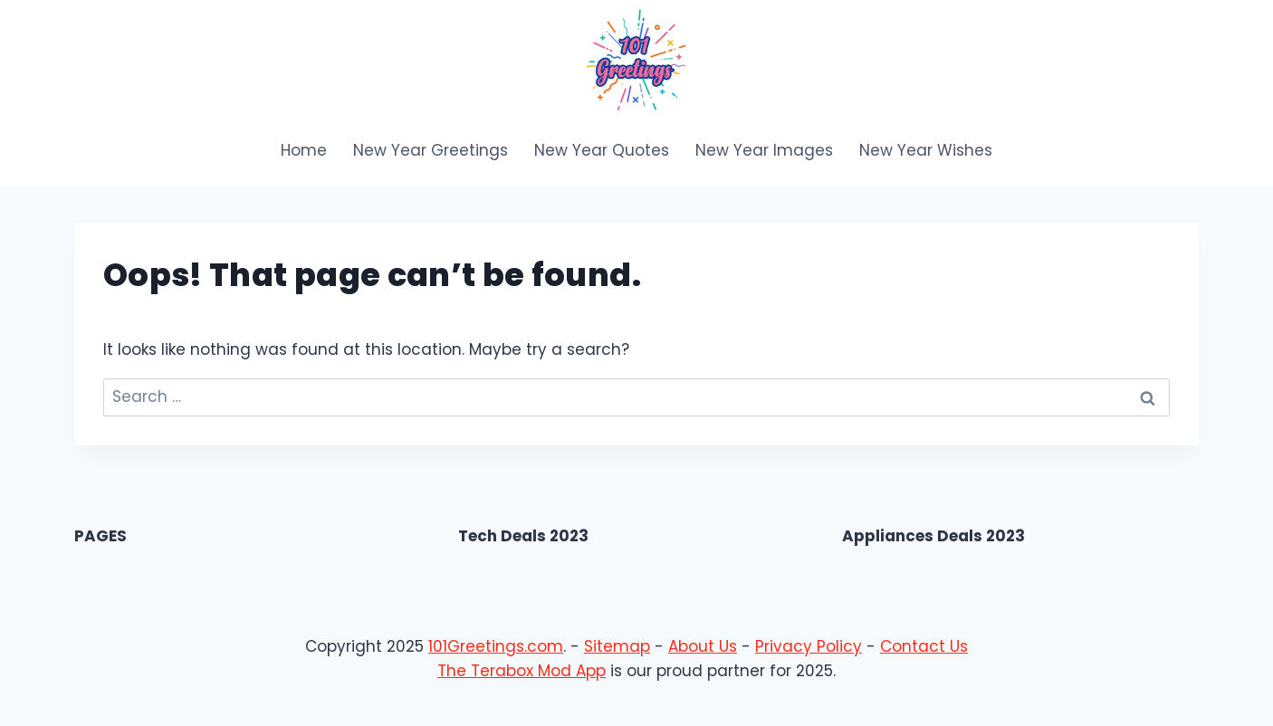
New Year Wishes (925, 150)
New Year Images (764, 150)
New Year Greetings (430, 150)
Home (304, 150)
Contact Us (924, 646)
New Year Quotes (601, 150)
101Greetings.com (495, 646)
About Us (702, 646)
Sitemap (617, 646)
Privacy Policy (808, 646)
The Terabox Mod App (521, 671)
